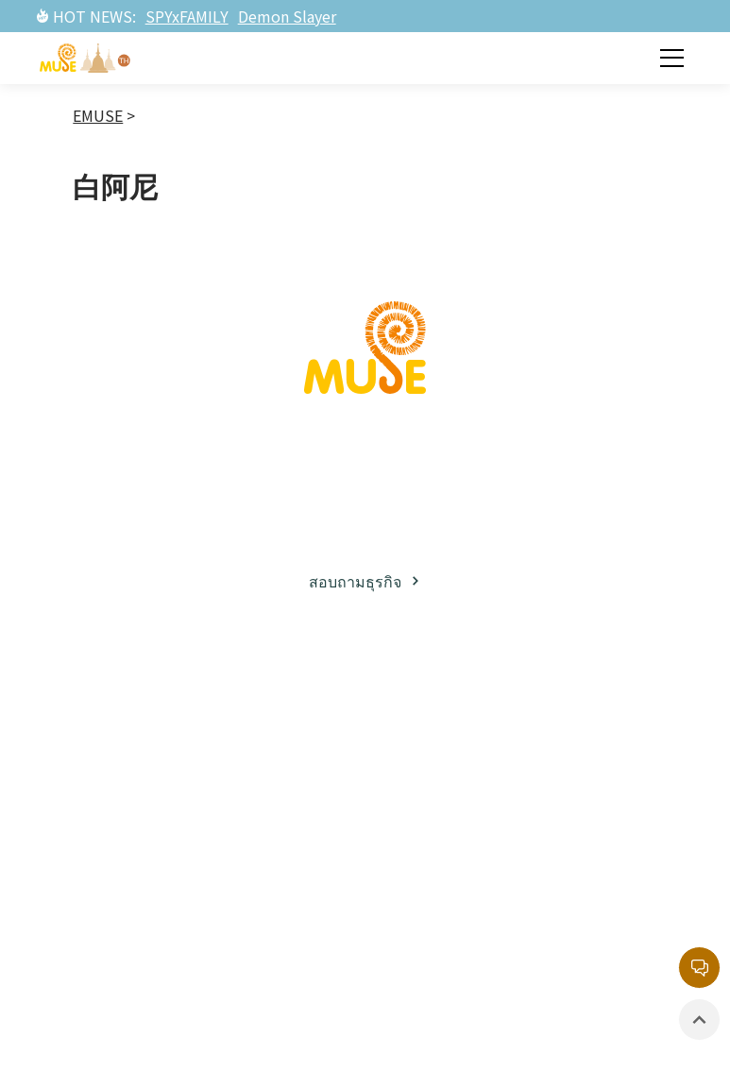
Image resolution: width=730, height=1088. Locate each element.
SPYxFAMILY (187, 16)
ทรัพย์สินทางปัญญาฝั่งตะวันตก (291, 809)
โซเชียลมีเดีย (140, 854)
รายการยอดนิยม (290, 943)
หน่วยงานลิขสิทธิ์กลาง (598, 822)
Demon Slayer (287, 16)
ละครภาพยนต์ (277, 883)
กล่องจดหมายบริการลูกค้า (597, 749)
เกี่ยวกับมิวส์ (135, 723)
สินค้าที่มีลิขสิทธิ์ (431, 892)
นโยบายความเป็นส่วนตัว (603, 883)
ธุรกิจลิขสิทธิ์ (139, 758)
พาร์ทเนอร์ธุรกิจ (131, 806)
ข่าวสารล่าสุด (449, 723)
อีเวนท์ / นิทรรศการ (439, 832)
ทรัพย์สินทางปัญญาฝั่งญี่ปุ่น (296, 736)
